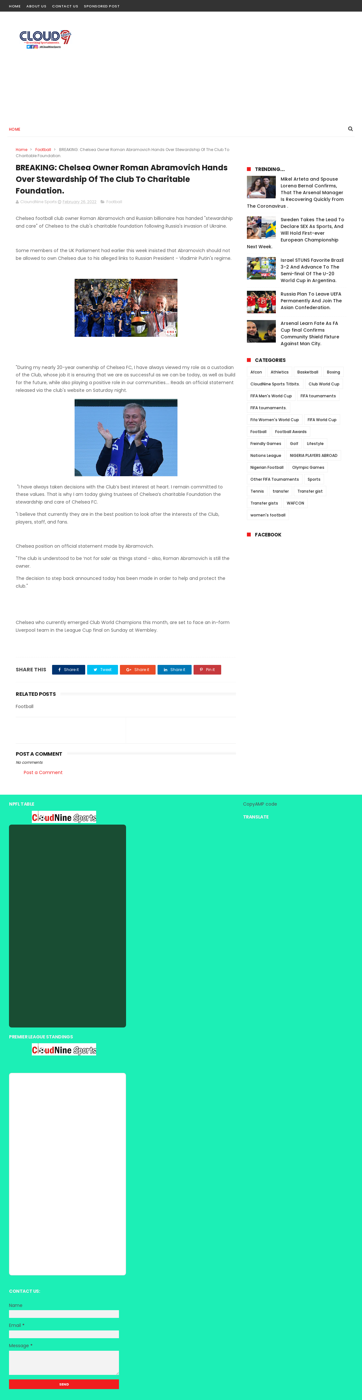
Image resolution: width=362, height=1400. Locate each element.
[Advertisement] (236, 66)
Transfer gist (310, 491)
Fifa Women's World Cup (274, 419)
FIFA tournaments (318, 396)
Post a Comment (43, 772)
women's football (267, 515)
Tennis (257, 491)
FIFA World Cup (322, 419)
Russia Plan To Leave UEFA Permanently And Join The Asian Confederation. (311, 301)
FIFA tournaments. (268, 408)
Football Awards (291, 431)
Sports (314, 479)
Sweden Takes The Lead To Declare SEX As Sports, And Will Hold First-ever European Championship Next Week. (295, 233)
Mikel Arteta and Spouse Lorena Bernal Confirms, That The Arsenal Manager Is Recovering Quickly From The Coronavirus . (295, 192)
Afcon (256, 372)
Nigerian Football (267, 467)
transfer (281, 491)
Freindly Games (265, 443)
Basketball (307, 372)
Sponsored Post (102, 6)
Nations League (265, 455)
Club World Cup (324, 384)
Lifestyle (315, 443)
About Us (36, 6)
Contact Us (65, 6)
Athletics (280, 372)
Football (43, 149)
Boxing (333, 372)
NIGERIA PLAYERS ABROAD (314, 455)
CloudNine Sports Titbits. (275, 384)
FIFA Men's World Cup (271, 396)
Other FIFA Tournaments (274, 479)
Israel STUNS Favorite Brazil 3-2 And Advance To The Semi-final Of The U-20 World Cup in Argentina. (312, 270)
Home (15, 6)
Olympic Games (308, 467)
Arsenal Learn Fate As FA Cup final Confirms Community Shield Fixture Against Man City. (310, 333)
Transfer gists (264, 503)
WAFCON (295, 503)
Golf (294, 443)
